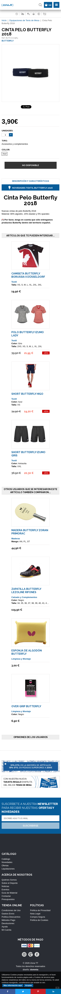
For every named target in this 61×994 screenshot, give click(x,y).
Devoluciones (8, 923)
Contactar (6, 896)
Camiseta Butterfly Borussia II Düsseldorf (28, 275)
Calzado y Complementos (24, 597)
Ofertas (5, 865)
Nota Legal (35, 913)
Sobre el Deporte (10, 883)
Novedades (7, 862)
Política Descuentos (11, 917)
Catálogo (6, 859)
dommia (34, 969)
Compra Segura (37, 917)
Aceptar (28, 985)
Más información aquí (13, 985)
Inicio (4, 20)
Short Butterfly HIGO (27, 393)
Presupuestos (8, 899)
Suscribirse (30, 825)
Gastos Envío (8, 913)
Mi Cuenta (6, 930)
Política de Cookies (39, 920)
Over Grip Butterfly (26, 706)
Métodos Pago (8, 920)
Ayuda (5, 926)
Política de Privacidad (40, 910)
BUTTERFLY (8, 41)
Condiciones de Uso (11, 910)
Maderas (15, 538)
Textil (14, 282)
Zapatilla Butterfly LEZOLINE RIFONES (26, 590)
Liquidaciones (8, 869)
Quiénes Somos (9, 880)
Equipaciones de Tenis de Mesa (24, 20)
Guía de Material (9, 893)
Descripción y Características (30, 181)
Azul (4, 154)
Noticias (5, 886)
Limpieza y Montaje (21, 659)
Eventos (5, 889)
